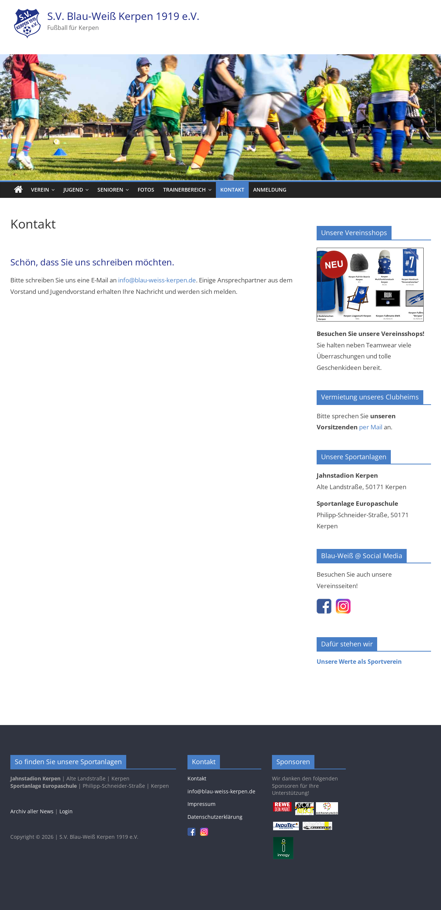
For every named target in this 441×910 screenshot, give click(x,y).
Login (66, 811)
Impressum (201, 803)
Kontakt (232, 189)
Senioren (110, 189)
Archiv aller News (32, 811)
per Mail (370, 427)
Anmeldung (269, 189)
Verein (40, 189)
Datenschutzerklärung (214, 816)
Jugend (73, 189)
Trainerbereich (184, 189)
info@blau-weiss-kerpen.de (157, 280)
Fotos (146, 189)
